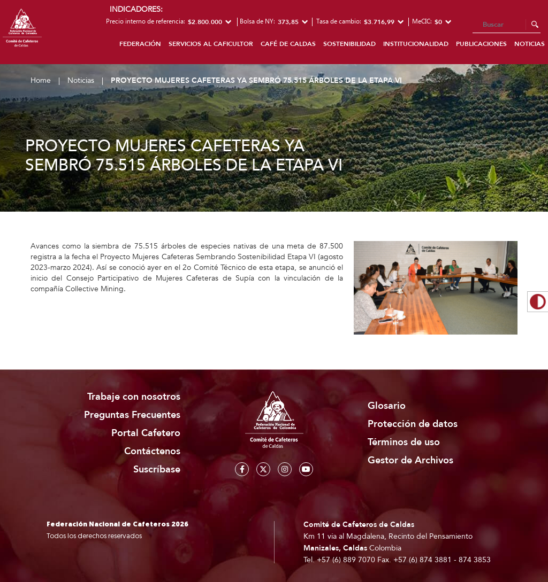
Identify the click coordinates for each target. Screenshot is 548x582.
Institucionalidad (415, 44)
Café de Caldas (288, 44)
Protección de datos (413, 424)
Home (41, 80)
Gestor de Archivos (410, 460)
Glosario (387, 406)
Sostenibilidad (349, 44)
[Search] (507, 25)
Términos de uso (404, 442)
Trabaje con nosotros (133, 396)
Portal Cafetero (145, 433)
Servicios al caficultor (211, 44)
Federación (140, 44)
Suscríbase (156, 469)
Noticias (80, 80)
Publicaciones (481, 44)
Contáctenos (152, 451)
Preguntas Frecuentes (132, 415)
